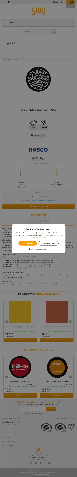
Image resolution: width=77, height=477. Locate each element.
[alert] (38, 238)
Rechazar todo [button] (48, 243)
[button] (38, 249)
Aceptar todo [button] (27, 243)
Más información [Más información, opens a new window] (41, 237)
